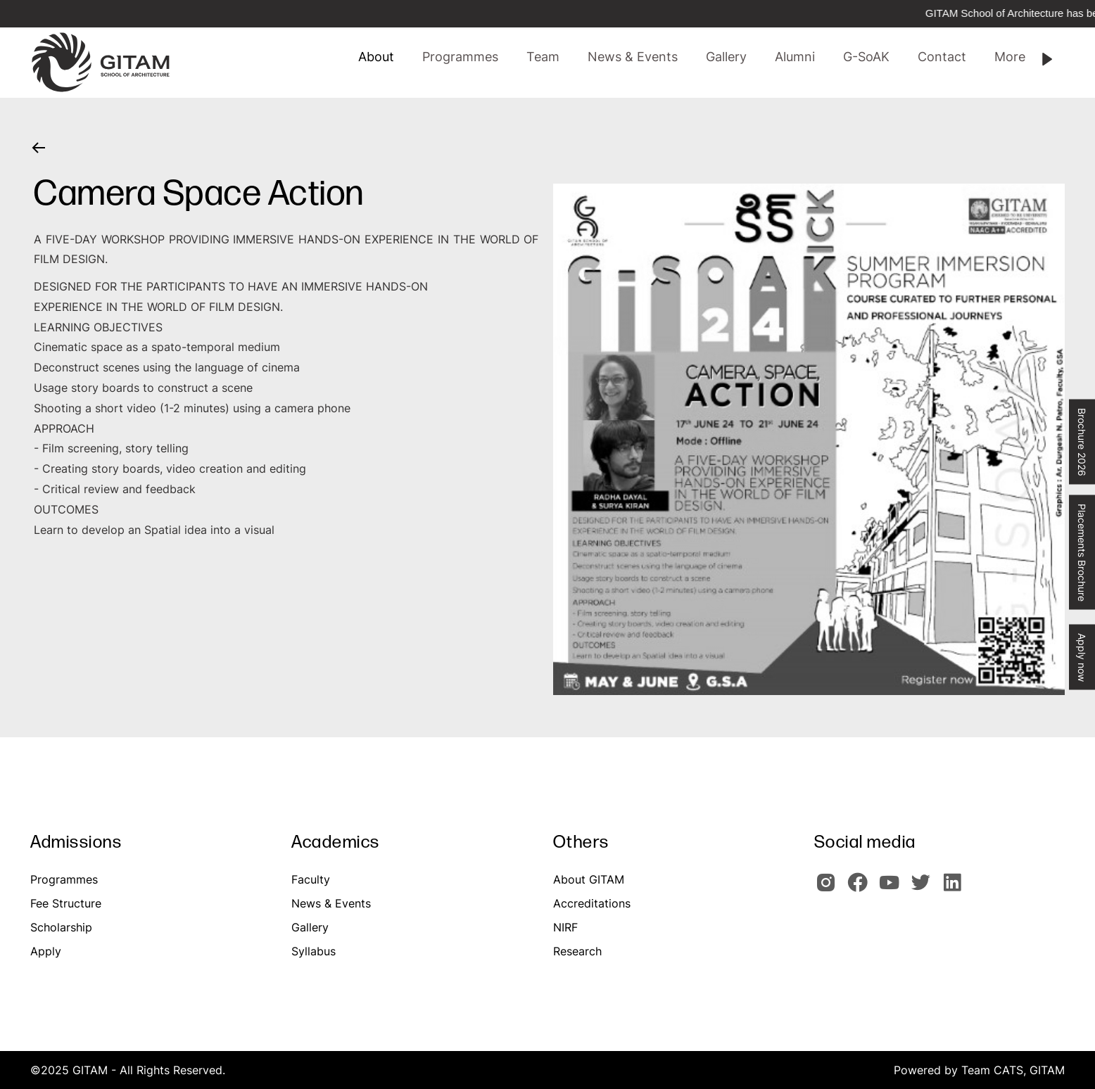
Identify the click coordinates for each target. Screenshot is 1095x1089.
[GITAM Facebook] (862, 888)
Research (577, 951)
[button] (542, 57)
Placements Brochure (1082, 552)
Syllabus (313, 951)
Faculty (310, 879)
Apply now (1082, 657)
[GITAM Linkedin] (955, 888)
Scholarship (61, 927)
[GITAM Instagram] (830, 888)
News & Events (331, 903)
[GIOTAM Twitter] (925, 888)
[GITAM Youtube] (893, 888)
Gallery (310, 927)
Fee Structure (65, 903)
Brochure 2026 (1082, 442)
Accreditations (592, 903)
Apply (45, 951)
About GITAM (588, 879)
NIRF (565, 927)
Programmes (64, 879)
